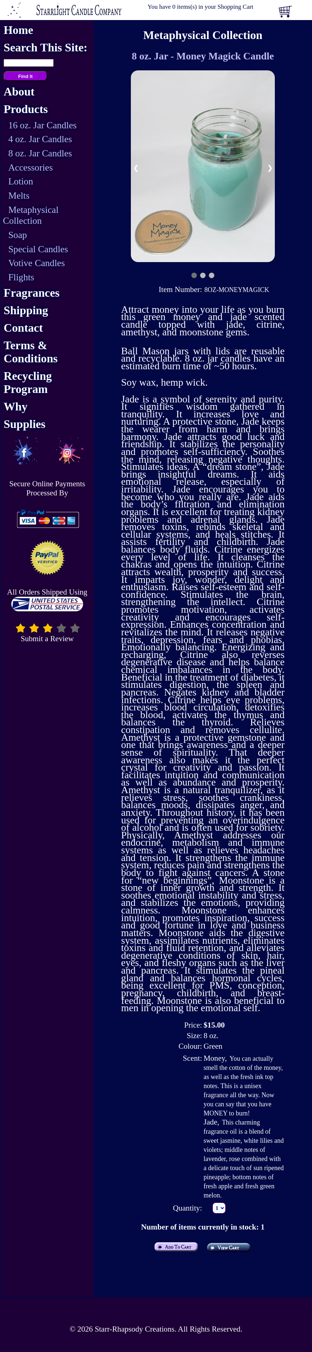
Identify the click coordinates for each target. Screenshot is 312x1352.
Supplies (25, 424)
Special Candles (38, 249)
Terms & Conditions (31, 352)
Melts (19, 195)
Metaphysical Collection (31, 215)
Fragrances (31, 293)
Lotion (20, 181)
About (19, 91)
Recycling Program (28, 383)
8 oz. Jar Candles (40, 153)
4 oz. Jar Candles (40, 139)
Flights (21, 277)
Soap (17, 235)
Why (15, 406)
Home (18, 30)
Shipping (26, 310)
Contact (23, 328)
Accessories (30, 167)
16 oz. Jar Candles (42, 125)
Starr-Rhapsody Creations (135, 1329)
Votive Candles (36, 263)
